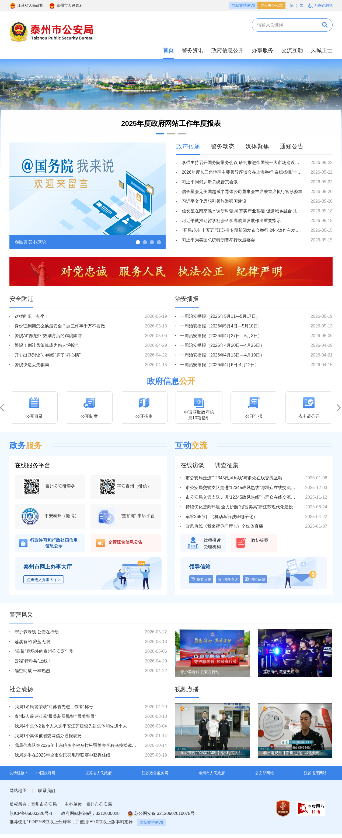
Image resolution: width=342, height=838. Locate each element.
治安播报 (187, 298)
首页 (168, 50)
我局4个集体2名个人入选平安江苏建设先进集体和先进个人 (71, 726)
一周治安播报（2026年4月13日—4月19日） (222, 355)
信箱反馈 (257, 579)
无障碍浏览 (320, 5)
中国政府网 (45, 773)
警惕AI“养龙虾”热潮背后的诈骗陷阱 (48, 335)
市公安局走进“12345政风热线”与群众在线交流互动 (234, 478)
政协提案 (259, 540)
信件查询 (230, 579)
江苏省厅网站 (315, 773)
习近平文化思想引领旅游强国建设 (214, 201)
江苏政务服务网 (155, 773)
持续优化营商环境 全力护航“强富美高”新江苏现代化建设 (239, 507)
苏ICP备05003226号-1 (31, 813)
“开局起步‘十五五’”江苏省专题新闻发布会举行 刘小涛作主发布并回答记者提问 (242, 230)
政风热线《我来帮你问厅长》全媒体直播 (224, 526)
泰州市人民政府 (66, 5)
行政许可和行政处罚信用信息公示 (54, 543)
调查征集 (227, 465)
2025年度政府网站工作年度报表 (171, 123)
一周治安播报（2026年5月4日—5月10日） (221, 326)
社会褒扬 (21, 689)
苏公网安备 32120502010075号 (161, 813)
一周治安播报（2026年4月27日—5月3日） (221, 335)
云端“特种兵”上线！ (33, 661)
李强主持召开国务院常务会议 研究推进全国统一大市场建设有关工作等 (242, 162)
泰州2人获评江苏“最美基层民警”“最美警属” (55, 716)
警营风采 (21, 614)
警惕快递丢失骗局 (32, 364)
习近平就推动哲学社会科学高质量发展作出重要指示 (231, 220)
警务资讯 (192, 50)
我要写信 (203, 579)
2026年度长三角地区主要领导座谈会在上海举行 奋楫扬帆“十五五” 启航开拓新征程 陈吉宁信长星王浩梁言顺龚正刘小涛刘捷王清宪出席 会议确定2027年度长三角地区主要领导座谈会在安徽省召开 (242, 172)
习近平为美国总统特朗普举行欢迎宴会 (218, 240)
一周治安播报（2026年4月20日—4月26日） (222, 345)
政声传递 (188, 146)
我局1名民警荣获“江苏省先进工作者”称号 (54, 706)
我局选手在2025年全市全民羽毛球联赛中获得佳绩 (62, 755)
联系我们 (46, 790)
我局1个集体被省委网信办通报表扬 (48, 735)
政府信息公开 (227, 50)
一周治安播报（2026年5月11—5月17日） (220, 316)
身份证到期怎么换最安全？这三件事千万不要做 (60, 326)
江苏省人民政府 (26, 5)
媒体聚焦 (257, 146)
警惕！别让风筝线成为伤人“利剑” (46, 345)
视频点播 (187, 689)
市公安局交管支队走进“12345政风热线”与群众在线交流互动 (242, 487)
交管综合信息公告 (125, 542)
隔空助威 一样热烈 (32, 670)
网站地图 (18, 790)
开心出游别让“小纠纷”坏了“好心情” (48, 355)
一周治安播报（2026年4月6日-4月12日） (219, 364)
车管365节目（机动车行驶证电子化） (221, 516)
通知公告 (291, 146)
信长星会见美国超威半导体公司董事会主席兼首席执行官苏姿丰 (242, 191)
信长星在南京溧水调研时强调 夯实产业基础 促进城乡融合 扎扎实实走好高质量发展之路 (242, 211)
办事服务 (262, 50)
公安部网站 (264, 773)
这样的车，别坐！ (32, 316)
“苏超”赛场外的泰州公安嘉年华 (44, 651)
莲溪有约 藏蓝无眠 (32, 641)
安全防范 (21, 298)
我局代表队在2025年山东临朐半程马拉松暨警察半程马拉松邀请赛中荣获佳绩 (76, 745)
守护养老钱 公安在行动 (37, 632)
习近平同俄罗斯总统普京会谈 (210, 182)
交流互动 (292, 50)
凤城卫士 (322, 50)
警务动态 (223, 146)
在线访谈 (192, 465)
